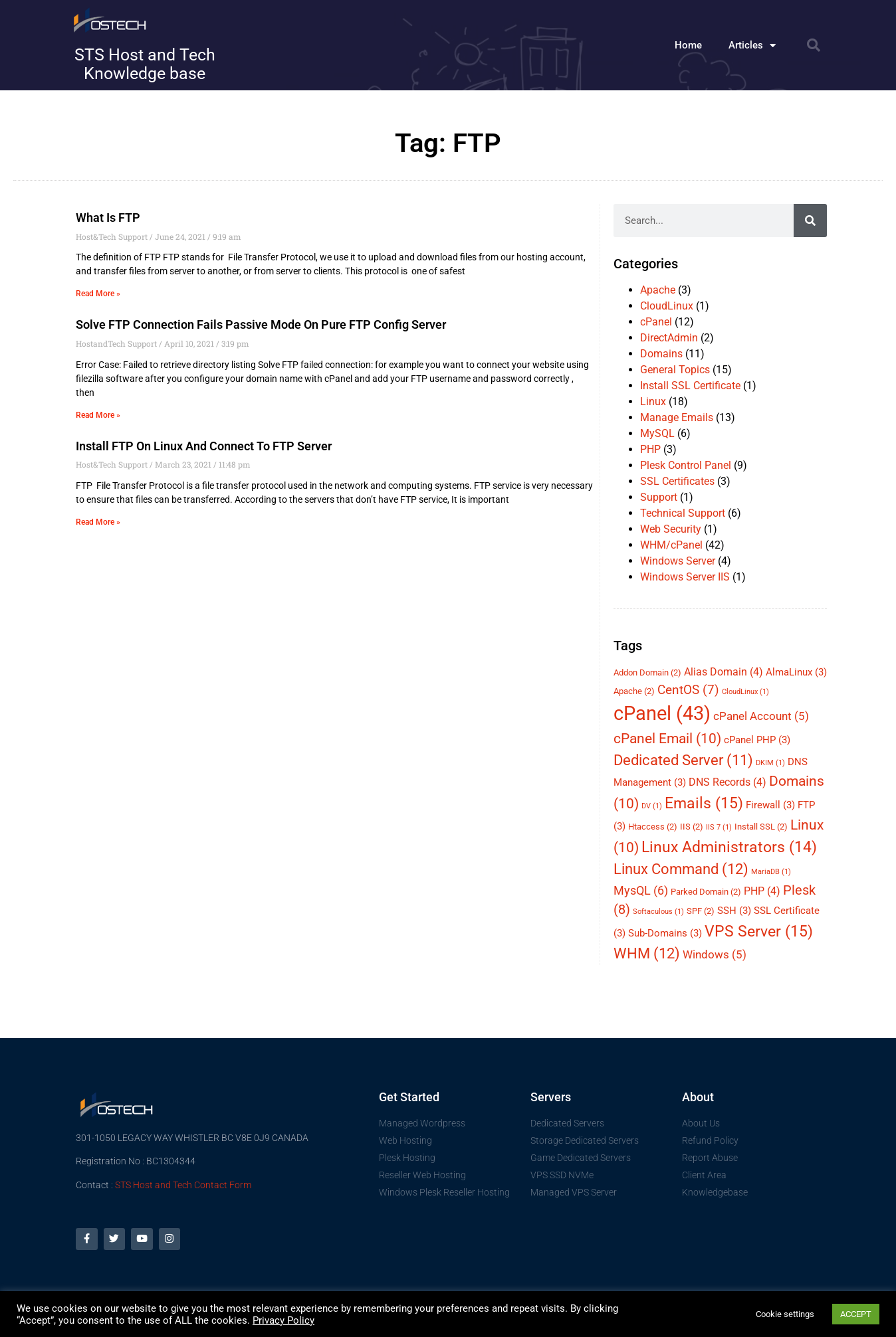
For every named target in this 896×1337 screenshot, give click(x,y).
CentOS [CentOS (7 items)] (688, 689)
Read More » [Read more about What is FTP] (98, 293)
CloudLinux (666, 306)
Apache (657, 290)
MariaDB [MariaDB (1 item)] (771, 871)
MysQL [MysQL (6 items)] (641, 890)
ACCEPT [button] (855, 1314)
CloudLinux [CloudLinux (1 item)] (745, 691)
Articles (752, 45)
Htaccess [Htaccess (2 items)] (652, 827)
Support (658, 497)
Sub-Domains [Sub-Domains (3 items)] (665, 933)
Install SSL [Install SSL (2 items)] (761, 827)
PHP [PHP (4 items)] (762, 891)
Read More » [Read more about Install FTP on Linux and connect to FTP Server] (98, 522)
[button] (813, 45)
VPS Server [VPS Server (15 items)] (759, 931)
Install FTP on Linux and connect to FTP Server (204, 446)
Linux (653, 401)
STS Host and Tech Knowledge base (144, 64)
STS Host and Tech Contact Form (183, 1185)
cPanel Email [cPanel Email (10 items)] (667, 739)
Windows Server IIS (685, 577)
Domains (661, 353)
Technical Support (682, 513)
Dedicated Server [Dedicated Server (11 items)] (683, 760)
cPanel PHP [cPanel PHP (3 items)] (757, 740)
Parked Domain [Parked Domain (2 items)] (706, 892)
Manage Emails (676, 417)
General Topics (675, 369)
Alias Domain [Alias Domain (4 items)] (723, 672)
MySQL (657, 433)
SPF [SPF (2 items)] (701, 911)
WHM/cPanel (671, 545)
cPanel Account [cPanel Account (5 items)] (761, 716)
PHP (650, 449)
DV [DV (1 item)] (651, 806)
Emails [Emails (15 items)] (704, 803)
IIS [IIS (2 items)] (691, 827)
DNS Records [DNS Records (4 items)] (727, 782)
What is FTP (108, 217)
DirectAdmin (669, 337)
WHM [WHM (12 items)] (647, 953)
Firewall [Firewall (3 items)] (770, 805)
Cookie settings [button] (785, 1314)
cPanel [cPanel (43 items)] (662, 713)
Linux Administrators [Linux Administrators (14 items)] (729, 847)
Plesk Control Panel (685, 465)
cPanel (656, 321)
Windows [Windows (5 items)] (714, 954)
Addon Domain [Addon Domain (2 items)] (647, 672)
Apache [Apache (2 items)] (634, 691)
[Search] (810, 220)
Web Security (670, 529)
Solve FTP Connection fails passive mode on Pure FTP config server (261, 324)
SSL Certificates (677, 481)
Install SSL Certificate (690, 385)
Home (688, 45)
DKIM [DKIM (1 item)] (770, 762)
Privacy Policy (283, 1320)
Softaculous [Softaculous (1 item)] (658, 911)
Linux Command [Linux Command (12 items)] (681, 869)
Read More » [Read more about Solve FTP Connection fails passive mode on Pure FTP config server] (98, 415)
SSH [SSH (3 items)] (734, 911)
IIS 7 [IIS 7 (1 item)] (719, 827)
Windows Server (677, 561)
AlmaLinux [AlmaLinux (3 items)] (796, 672)
